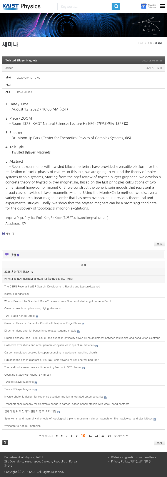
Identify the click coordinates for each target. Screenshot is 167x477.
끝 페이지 (121, 435)
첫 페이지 (46, 435)
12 (96, 435)
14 (109, 435)
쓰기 (159, 442)
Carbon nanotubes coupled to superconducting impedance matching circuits (50, 352)
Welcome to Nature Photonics (22, 425)
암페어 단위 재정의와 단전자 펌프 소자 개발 (30, 411)
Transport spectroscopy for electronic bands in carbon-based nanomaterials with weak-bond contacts (66, 404)
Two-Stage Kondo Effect (19, 315)
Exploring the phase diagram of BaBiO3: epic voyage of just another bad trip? (51, 359)
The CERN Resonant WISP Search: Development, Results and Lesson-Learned (52, 286)
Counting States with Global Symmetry (27, 374)
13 (103, 435)
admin (9, 68)
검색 (5, 442)
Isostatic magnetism (16, 293)
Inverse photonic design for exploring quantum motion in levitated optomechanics (53, 396)
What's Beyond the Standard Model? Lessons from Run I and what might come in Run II (57, 301)
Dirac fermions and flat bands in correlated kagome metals (40, 330)
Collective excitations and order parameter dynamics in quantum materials (49, 345)
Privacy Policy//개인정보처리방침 (131, 461)
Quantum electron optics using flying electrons (32, 308)
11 (90, 435)
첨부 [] (10, 233)
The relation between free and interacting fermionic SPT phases (43, 367)
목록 (159, 244)
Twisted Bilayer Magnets (21, 60)
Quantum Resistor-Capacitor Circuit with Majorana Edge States (42, 323)
